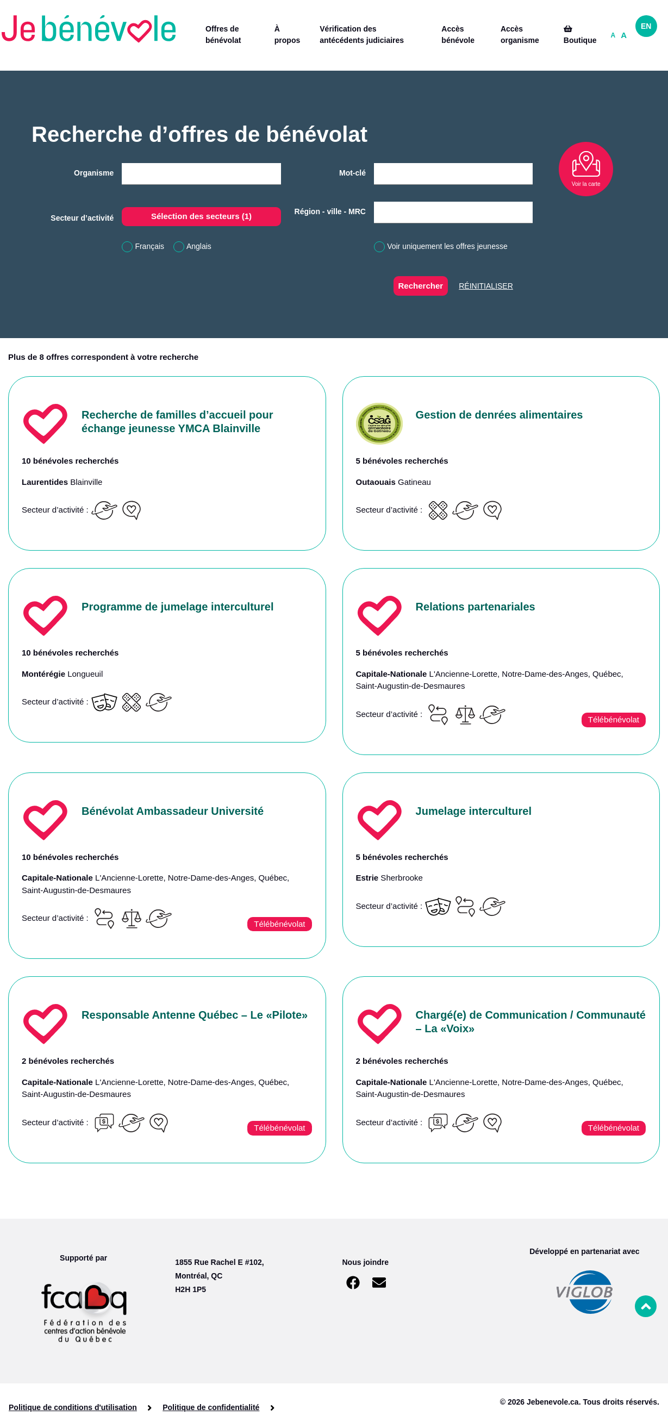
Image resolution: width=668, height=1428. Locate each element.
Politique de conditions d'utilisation (73, 1407)
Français (149, 246)
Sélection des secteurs (201, 216)
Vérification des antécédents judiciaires (362, 34)
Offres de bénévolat (223, 34)
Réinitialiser (486, 286)
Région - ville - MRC (330, 211)
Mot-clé (352, 173)
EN (646, 26)
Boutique (580, 35)
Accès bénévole (458, 34)
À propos (287, 34)
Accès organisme (520, 34)
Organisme (94, 173)
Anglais (198, 246)
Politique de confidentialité (211, 1407)
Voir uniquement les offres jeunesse (447, 246)
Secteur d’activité (82, 218)
